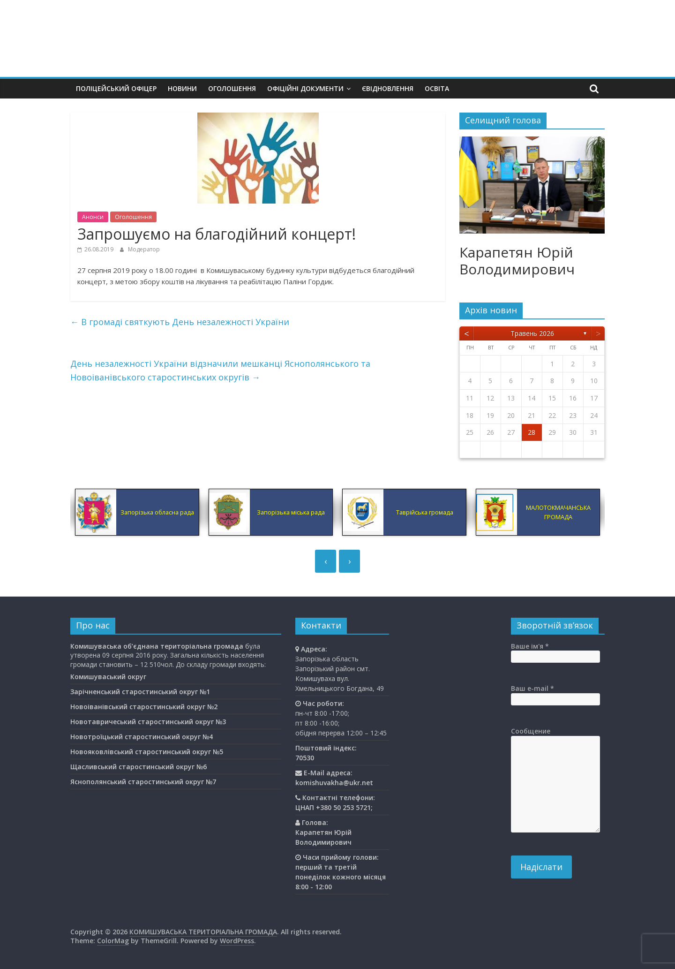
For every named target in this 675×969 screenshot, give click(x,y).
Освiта (437, 88)
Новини (182, 88)
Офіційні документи (305, 88)
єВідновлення (387, 88)
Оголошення (232, 88)
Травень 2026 (532, 333)
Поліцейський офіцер (116, 88)
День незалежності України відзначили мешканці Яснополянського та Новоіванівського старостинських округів (220, 370)
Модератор (144, 249)
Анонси (93, 217)
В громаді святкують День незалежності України (179, 321)
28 (531, 432)
